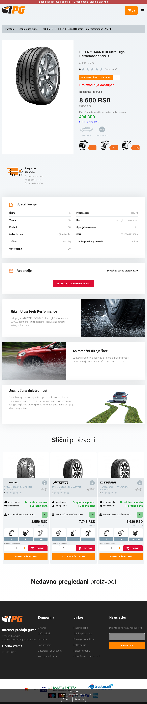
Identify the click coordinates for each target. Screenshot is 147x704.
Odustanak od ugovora (50, 650)
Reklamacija (80, 645)
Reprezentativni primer (89, 121)
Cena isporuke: (14, 502)
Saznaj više (79, 699)
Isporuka (42, 639)
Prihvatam (67, 699)
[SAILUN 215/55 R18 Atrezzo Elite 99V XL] (26, 465)
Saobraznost (44, 645)
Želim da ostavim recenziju (73, 283)
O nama (42, 628)
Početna (9, 29)
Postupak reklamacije (49, 656)
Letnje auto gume (28, 29)
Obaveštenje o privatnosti (87, 656)
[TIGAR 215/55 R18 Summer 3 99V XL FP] (121, 465)
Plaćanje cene (81, 628)
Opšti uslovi (44, 633)
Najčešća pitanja (82, 650)
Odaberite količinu (12, 543)
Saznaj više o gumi (26, 556)
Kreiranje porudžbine (84, 639)
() (133, 10)
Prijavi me (127, 645)
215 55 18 (48, 29)
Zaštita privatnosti (83, 633)
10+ (92, 514)
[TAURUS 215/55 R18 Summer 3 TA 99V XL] (73, 465)
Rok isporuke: (13, 505)
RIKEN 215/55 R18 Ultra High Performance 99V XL (84, 29)
